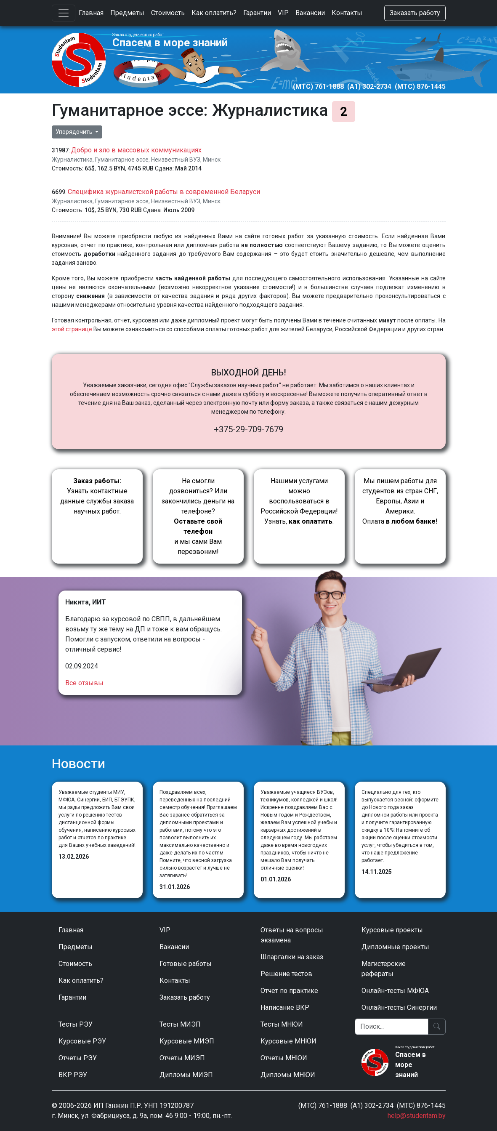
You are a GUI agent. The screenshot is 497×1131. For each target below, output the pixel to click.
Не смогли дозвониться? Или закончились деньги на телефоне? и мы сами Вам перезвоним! (198, 516)
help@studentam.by (417, 1116)
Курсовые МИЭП (186, 1041)
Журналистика (72, 159)
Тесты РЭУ (75, 1024)
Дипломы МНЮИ (287, 1075)
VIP (283, 13)
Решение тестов (286, 974)
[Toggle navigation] (63, 13)
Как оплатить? (214, 13)
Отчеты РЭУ (77, 1058)
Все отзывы (84, 683)
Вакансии (310, 13)
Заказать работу (415, 13)
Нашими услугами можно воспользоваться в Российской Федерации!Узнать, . (299, 501)
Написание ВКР (284, 1007)
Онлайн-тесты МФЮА (395, 991)
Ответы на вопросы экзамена (291, 935)
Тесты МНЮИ (281, 1024)
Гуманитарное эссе (122, 159)
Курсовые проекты (392, 930)
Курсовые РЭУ (82, 1041)
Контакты (347, 13)
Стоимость (168, 13)
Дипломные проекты (395, 947)
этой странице (72, 329)
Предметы (127, 13)
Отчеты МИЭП (182, 1058)
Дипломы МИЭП (186, 1075)
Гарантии (257, 13)
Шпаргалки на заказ (291, 957)
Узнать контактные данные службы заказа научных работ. (97, 496)
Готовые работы (185, 964)
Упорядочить (75, 131)
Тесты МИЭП (180, 1024)
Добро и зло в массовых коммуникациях (136, 150)
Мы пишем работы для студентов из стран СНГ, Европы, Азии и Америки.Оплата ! (400, 501)
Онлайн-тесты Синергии (399, 1007)
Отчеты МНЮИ (283, 1058)
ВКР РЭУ (72, 1075)
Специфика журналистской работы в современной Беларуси (164, 192)
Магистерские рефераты (383, 969)
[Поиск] (391, 1027)
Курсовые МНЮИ (288, 1041)
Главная (91, 13)
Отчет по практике (289, 991)
